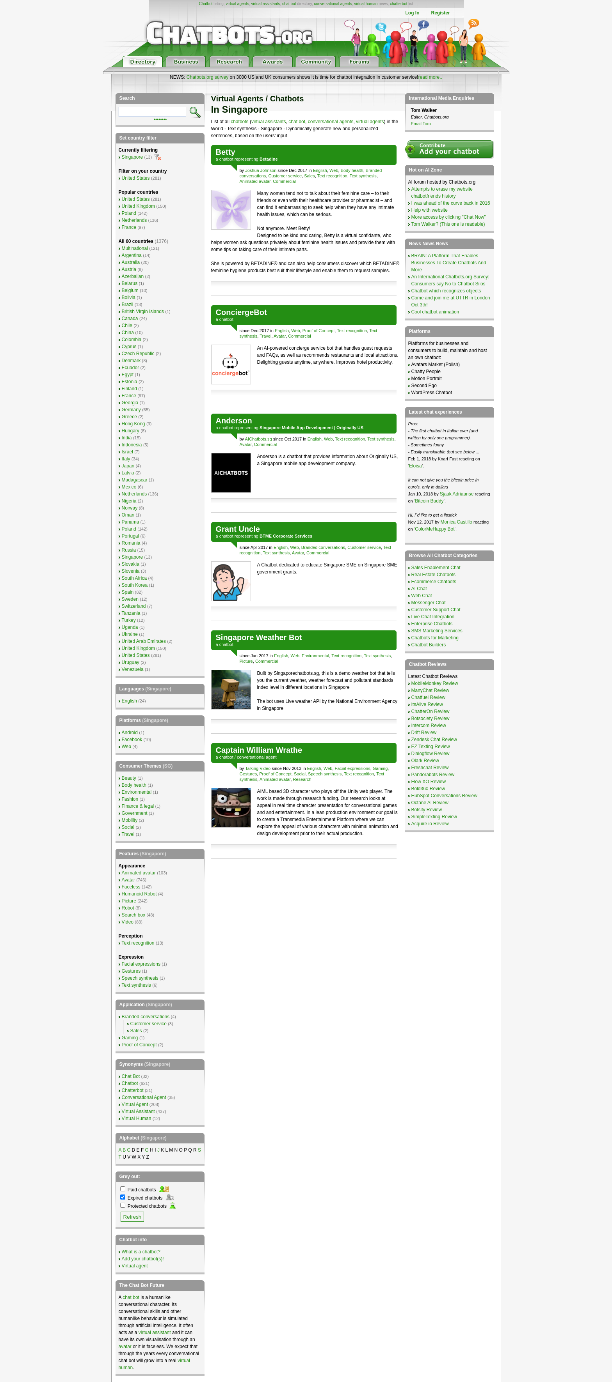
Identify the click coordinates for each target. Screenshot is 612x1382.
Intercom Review (428, 725)
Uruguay (130, 662)
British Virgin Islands (143, 311)
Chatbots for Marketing (435, 638)
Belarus (130, 283)
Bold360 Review (428, 788)
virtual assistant (155, 1332)
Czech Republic (138, 353)
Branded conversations (323, 547)
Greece (129, 416)
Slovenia (131, 571)
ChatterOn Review (430, 711)
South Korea (135, 585)
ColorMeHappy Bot (434, 529)
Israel (127, 452)
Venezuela (133, 669)
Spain (128, 592)
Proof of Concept (318, 330)
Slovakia (130, 564)
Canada (130, 318)
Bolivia (128, 297)
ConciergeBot (241, 312)
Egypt (128, 374)
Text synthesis (363, 175)
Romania (131, 543)
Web (333, 170)
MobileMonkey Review (434, 683)
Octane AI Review (429, 802)
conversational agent (257, 757)
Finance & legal (138, 806)
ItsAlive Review (427, 704)
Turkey (129, 620)
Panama (130, 522)
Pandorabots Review (433, 774)
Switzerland (134, 606)
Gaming (380, 768)
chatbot (226, 159)
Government (135, 813)
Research (302, 779)
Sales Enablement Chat (436, 567)
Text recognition (332, 175)
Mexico (129, 487)
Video (127, 922)
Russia (129, 550)
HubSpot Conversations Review (444, 795)
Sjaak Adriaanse (457, 494)
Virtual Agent (135, 1104)
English (320, 170)
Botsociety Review (430, 718)
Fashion (130, 799)
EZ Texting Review (430, 746)
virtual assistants (265, 4)
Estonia (129, 381)
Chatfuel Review (428, 697)
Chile (127, 325)
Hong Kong (133, 423)
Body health (352, 170)
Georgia (130, 402)
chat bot (289, 4)
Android (130, 732)
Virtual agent (135, 1266)
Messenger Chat (428, 602)
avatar (125, 1346)
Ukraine (130, 634)
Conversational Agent (144, 1097)
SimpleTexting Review (434, 816)
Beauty (129, 778)
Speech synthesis (325, 774)
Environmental (315, 655)
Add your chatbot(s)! (143, 1259)
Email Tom (421, 123)
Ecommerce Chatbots (433, 581)
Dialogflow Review (430, 753)
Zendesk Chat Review (434, 739)
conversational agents (333, 4)
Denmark (131, 360)
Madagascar (135, 480)
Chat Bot (131, 1076)
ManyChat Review (430, 690)
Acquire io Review (430, 823)
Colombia (132, 339)
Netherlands (134, 220)
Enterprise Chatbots (432, 623)
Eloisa (415, 466)
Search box (134, 915)
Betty (225, 152)
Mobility (130, 820)
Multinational (135, 248)
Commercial (284, 181)
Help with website (429, 210)
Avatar (280, 336)
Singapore (132, 157)
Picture (246, 661)
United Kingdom (138, 206)
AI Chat (419, 588)
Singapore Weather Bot (259, 637)
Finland (129, 388)
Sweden (130, 599)
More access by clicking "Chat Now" (448, 217)
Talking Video (257, 768)
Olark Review (425, 760)
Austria (129, 269)
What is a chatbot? (141, 1252)
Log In (412, 13)
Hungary (130, 431)
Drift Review (424, 732)
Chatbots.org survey (207, 77)
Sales (309, 175)
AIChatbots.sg (258, 439)
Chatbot (205, 4)
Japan (128, 466)
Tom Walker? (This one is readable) (448, 224)
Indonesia (132, 445)
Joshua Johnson (260, 170)
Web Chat (421, 595)
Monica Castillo (456, 522)
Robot (128, 908)
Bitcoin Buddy (429, 501)
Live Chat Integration (433, 616)
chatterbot (398, 4)
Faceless (131, 887)
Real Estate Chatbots (433, 574)
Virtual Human (136, 1118)
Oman (128, 515)
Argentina (132, 255)
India (127, 438)
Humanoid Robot (139, 894)
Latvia (128, 473)
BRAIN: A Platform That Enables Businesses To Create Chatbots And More (448, 263)
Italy (126, 459)
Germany (131, 409)
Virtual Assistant (138, 1111)
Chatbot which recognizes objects (446, 291)
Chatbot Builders (428, 645)
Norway (130, 508)
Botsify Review (426, 809)
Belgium (130, 290)
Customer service (285, 175)
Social (300, 774)
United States (136, 178)
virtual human (365, 4)
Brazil (127, 304)
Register (440, 13)
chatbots (239, 121)
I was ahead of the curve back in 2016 (450, 203)
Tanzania (131, 613)
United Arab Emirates (144, 641)
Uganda (130, 627)
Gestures (248, 774)
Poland (129, 213)
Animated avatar (255, 181)
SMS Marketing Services (437, 630)
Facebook (132, 739)
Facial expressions (352, 768)
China (128, 332)
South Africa (134, 578)
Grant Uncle (238, 529)
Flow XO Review (428, 781)
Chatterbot (133, 1090)
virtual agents (237, 4)
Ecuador (130, 367)
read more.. (430, 77)
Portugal (130, 536)
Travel (265, 336)
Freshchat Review (430, 767)
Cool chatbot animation (435, 312)
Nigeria (129, 501)
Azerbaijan (133, 276)
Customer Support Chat (436, 609)
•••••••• (160, 119)
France (129, 227)
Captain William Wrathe (259, 750)
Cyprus (129, 346)
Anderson (234, 420)
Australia (131, 262)
